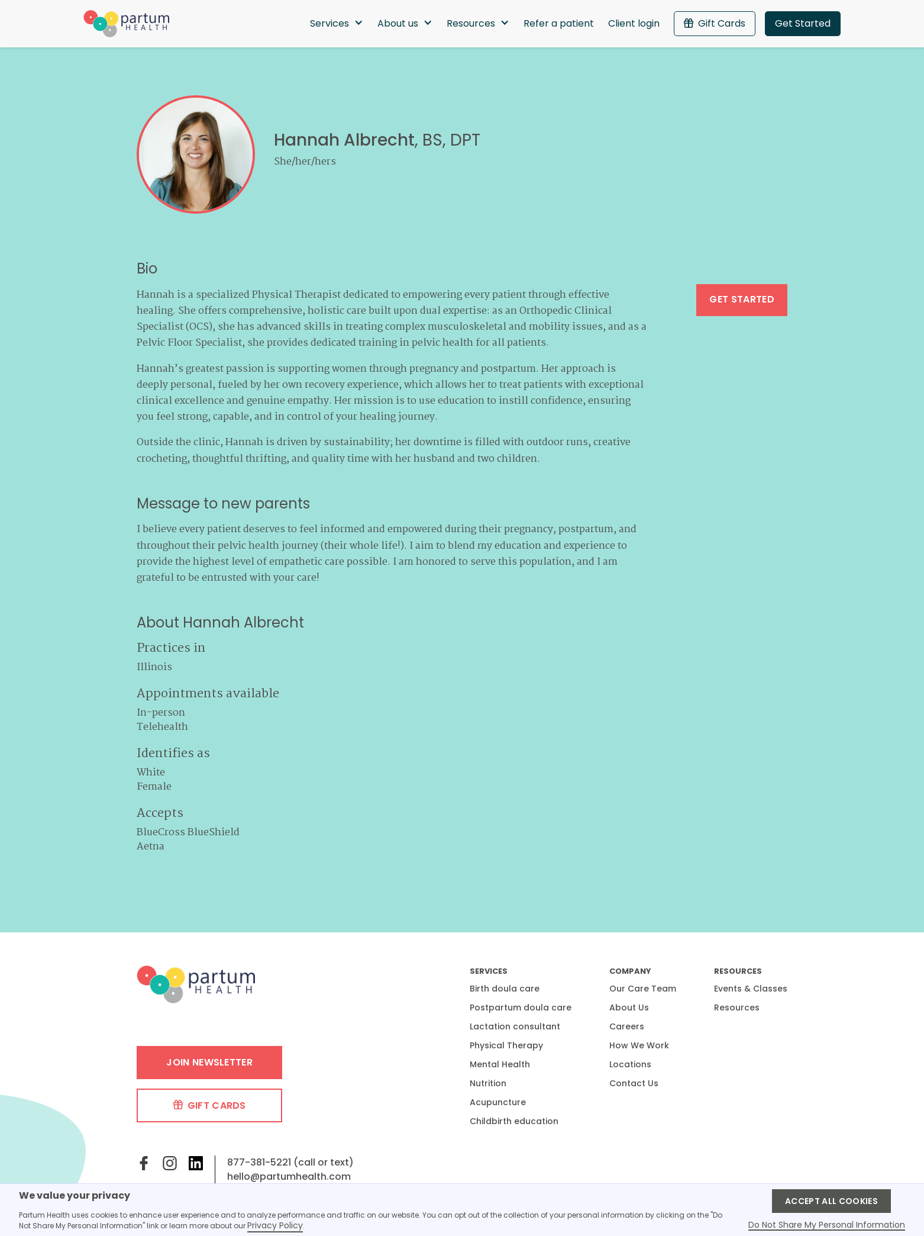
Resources (737, 1007)
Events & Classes (750, 988)
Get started (741, 299)
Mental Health (500, 1064)
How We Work (639, 1045)
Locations (630, 1064)
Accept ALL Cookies (831, 1201)
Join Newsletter (209, 1062)
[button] (336, 23)
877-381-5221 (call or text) (290, 1162)
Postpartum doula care (520, 1007)
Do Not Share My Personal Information (826, 1225)
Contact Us (633, 1083)
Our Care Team (642, 988)
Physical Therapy (506, 1045)
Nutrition (488, 1083)
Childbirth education (514, 1121)
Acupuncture (498, 1102)
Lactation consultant (515, 1026)
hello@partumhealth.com (289, 1176)
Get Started (803, 23)
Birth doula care (504, 988)
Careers (626, 1026)
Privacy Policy (275, 1225)
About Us (629, 1007)
